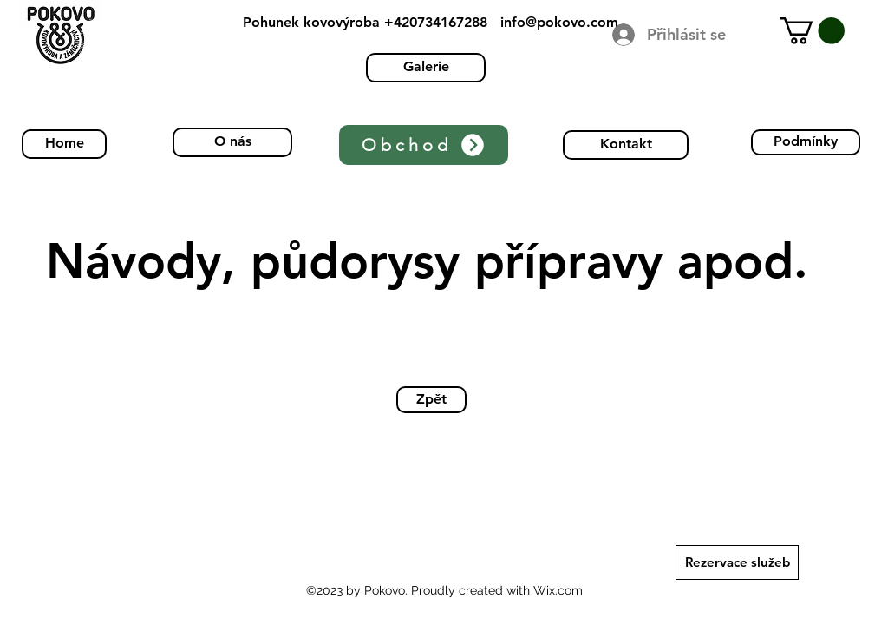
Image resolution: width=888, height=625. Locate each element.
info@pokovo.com (559, 22)
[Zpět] (431, 399)
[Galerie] (426, 67)
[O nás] (232, 142)
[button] (812, 30)
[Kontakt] (626, 145)
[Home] (64, 144)
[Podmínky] (805, 142)
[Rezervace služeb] (737, 562)
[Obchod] (423, 145)
